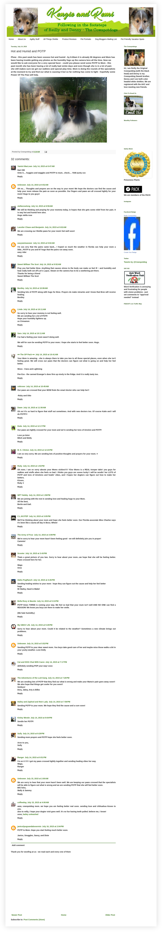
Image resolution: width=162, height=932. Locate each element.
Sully (19, 733)
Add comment (18, 845)
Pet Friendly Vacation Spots (132, 39)
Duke (19, 426)
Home (11, 39)
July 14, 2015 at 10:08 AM (36, 288)
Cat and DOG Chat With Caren (31, 662)
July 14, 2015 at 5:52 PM (37, 643)
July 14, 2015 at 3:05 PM (40, 516)
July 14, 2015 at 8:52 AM (37, 185)
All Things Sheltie (50, 39)
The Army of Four (25, 535)
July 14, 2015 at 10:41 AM (46, 354)
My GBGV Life (23, 625)
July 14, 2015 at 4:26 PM (44, 580)
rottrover (21, 386)
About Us (22, 39)
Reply (20, 176)
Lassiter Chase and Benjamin (30, 227)
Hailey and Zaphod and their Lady (32, 702)
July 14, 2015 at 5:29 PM (41, 625)
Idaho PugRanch (24, 580)
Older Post (110, 915)
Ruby (19, 466)
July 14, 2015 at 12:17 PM (34, 426)
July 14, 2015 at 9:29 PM (33, 733)
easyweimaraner (24, 243)
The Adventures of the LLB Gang (32, 678)
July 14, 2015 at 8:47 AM (44, 166)
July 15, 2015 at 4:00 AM (38, 802)
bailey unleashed (30, 814)
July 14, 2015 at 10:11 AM (34, 309)
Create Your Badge (130, 252)
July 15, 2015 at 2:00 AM (37, 778)
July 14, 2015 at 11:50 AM (34, 407)
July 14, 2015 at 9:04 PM (41, 718)
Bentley (20, 288)
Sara (19, 333)
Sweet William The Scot (28, 264)
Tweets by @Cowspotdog (135, 262)
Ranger (20, 757)
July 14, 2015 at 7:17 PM (56, 662)
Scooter (21, 553)
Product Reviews (69, 39)
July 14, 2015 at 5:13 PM (48, 601)
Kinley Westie (23, 718)
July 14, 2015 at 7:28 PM (58, 678)
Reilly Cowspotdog (130, 215)
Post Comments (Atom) (34, 919)
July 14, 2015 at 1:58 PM (39, 495)
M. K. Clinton (23, 450)
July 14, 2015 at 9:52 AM (50, 264)
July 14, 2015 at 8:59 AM (42, 206)
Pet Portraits (86, 39)
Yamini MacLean (24, 166)
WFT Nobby (22, 495)
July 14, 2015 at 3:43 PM (36, 553)
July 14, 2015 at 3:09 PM (45, 535)
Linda (19, 309)
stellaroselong (23, 206)
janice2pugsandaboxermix (29, 826)
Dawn (19, 407)
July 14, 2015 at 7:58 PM (59, 702)
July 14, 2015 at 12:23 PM (41, 450)
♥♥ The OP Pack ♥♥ (26, 354)
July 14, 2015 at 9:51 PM (35, 757)
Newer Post (17, 915)
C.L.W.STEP (22, 516)
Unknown (21, 185)
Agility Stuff (34, 39)
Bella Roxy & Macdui (26, 601)
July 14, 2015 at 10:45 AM (37, 386)
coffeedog (22, 802)
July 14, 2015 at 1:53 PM (34, 466)
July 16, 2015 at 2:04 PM (53, 826)
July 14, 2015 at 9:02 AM (55, 227)
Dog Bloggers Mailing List (106, 39)
